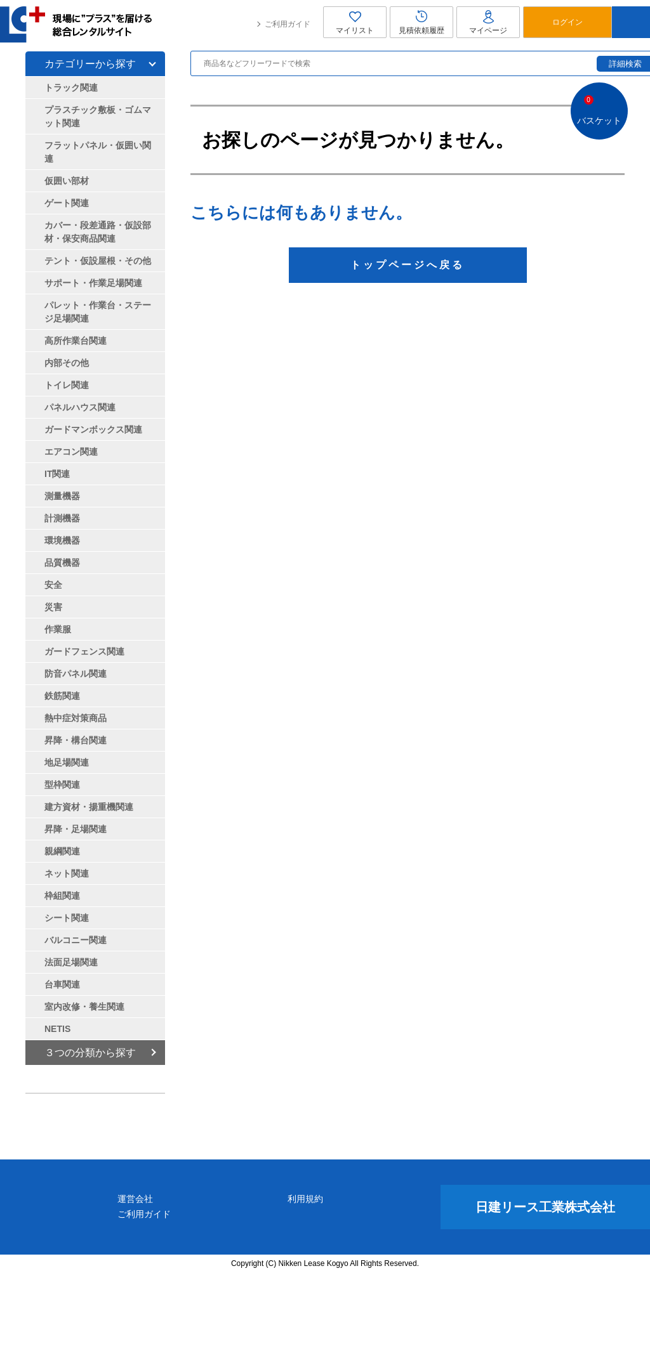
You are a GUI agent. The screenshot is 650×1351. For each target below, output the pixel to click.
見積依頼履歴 (421, 22)
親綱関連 (62, 851)
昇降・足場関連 (75, 829)
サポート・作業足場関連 (93, 283)
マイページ (488, 22)
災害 (53, 607)
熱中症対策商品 (75, 718)
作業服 (57, 629)
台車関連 (62, 984)
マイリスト (355, 22)
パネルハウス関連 (80, 407)
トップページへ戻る (407, 264)
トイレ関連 (66, 385)
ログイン (567, 22)
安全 (53, 585)
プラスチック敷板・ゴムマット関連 (97, 116)
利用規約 (367, 1275)
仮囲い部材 (66, 181)
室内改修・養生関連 (84, 1007)
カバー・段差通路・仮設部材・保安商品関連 (97, 232)
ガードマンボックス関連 (93, 429)
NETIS (57, 1029)
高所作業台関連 (75, 341)
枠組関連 (62, 896)
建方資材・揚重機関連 (88, 807)
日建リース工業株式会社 (545, 1284)
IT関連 (57, 474)
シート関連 (66, 918)
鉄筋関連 (62, 696)
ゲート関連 (66, 203)
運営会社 (258, 1275)
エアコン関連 (71, 452)
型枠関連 (62, 785)
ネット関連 (66, 873)
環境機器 (62, 540)
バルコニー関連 (75, 940)
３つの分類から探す (90, 1052)
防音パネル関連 (75, 674)
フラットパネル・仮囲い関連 (97, 152)
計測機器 (62, 518)
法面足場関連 (71, 962)
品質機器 (62, 563)
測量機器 (62, 496)
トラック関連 (71, 87)
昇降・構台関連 (75, 740)
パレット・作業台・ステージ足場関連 (97, 311)
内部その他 (66, 363)
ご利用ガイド (287, 24)
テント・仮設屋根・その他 (97, 261)
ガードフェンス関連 (84, 651)
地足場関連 (66, 762)
